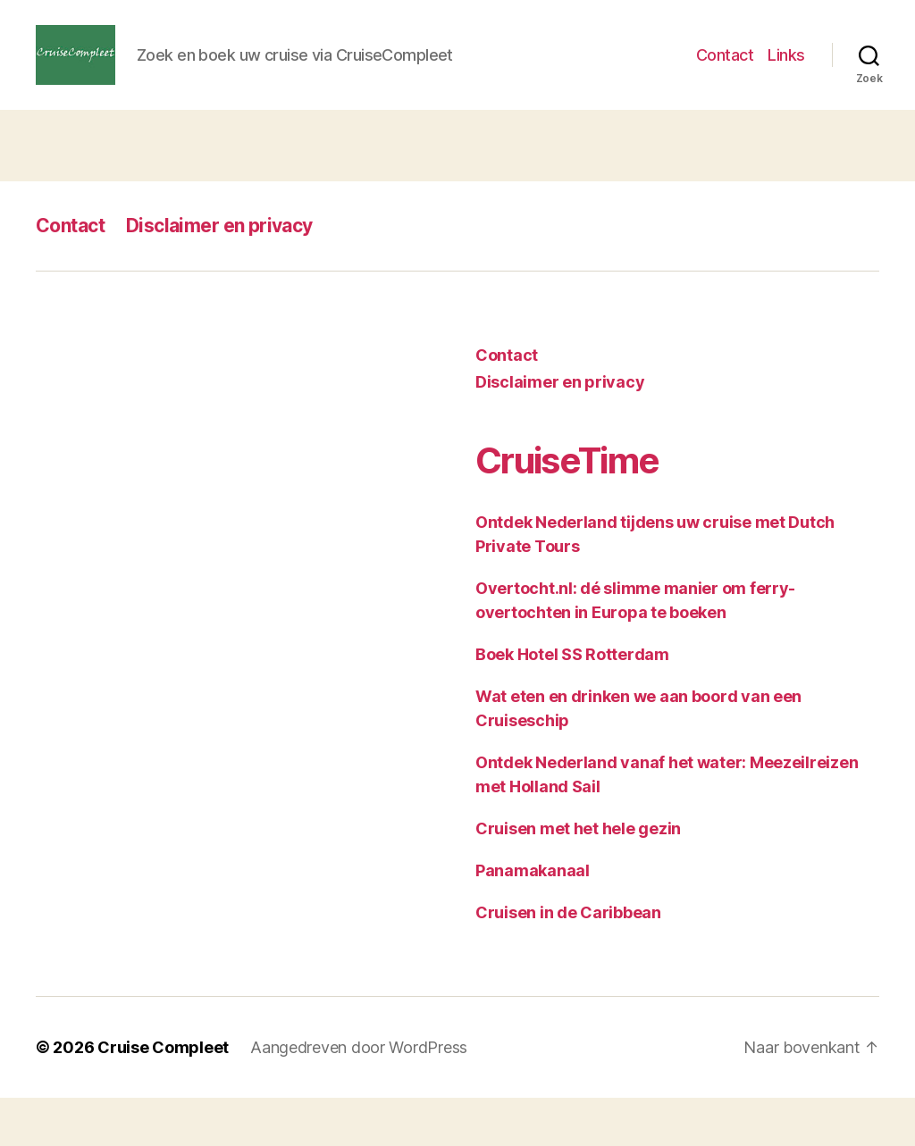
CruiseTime (567, 509)
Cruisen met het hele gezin (578, 876)
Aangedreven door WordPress (358, 1095)
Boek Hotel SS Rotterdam (572, 702)
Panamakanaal (532, 918)
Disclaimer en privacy (219, 274)
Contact (725, 79)
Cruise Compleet (163, 1095)
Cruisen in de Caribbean (568, 960)
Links (786, 79)
